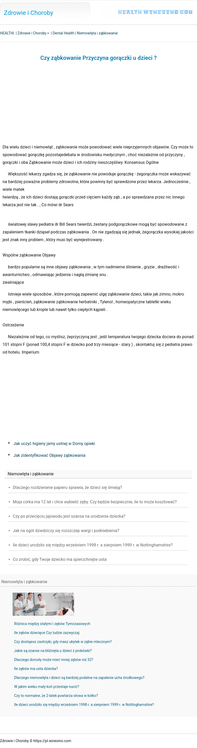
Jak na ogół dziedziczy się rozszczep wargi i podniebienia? (66, 530)
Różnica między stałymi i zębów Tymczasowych (52, 624)
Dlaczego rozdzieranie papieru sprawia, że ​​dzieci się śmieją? (67, 487)
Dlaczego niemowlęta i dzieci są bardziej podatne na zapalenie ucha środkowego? (79, 678)
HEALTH (6, 33)
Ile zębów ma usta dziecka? (36, 669)
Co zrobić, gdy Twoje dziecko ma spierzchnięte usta (60, 559)
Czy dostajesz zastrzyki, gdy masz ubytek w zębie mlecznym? (63, 642)
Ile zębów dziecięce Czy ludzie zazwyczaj (46, 633)
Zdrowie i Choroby (28, 12)
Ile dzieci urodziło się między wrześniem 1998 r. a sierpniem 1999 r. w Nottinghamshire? (93, 545)
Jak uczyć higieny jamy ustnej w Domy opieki (54, 443)
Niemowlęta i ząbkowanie (97, 33)
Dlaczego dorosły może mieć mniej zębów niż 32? (53, 660)
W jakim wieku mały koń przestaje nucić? (46, 687)
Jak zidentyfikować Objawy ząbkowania (49, 455)
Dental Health (63, 33)
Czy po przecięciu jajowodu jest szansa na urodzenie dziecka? (69, 516)
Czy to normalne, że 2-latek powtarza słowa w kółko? (56, 696)
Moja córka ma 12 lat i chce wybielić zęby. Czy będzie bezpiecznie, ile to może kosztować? (95, 501)
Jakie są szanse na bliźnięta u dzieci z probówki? (53, 651)
